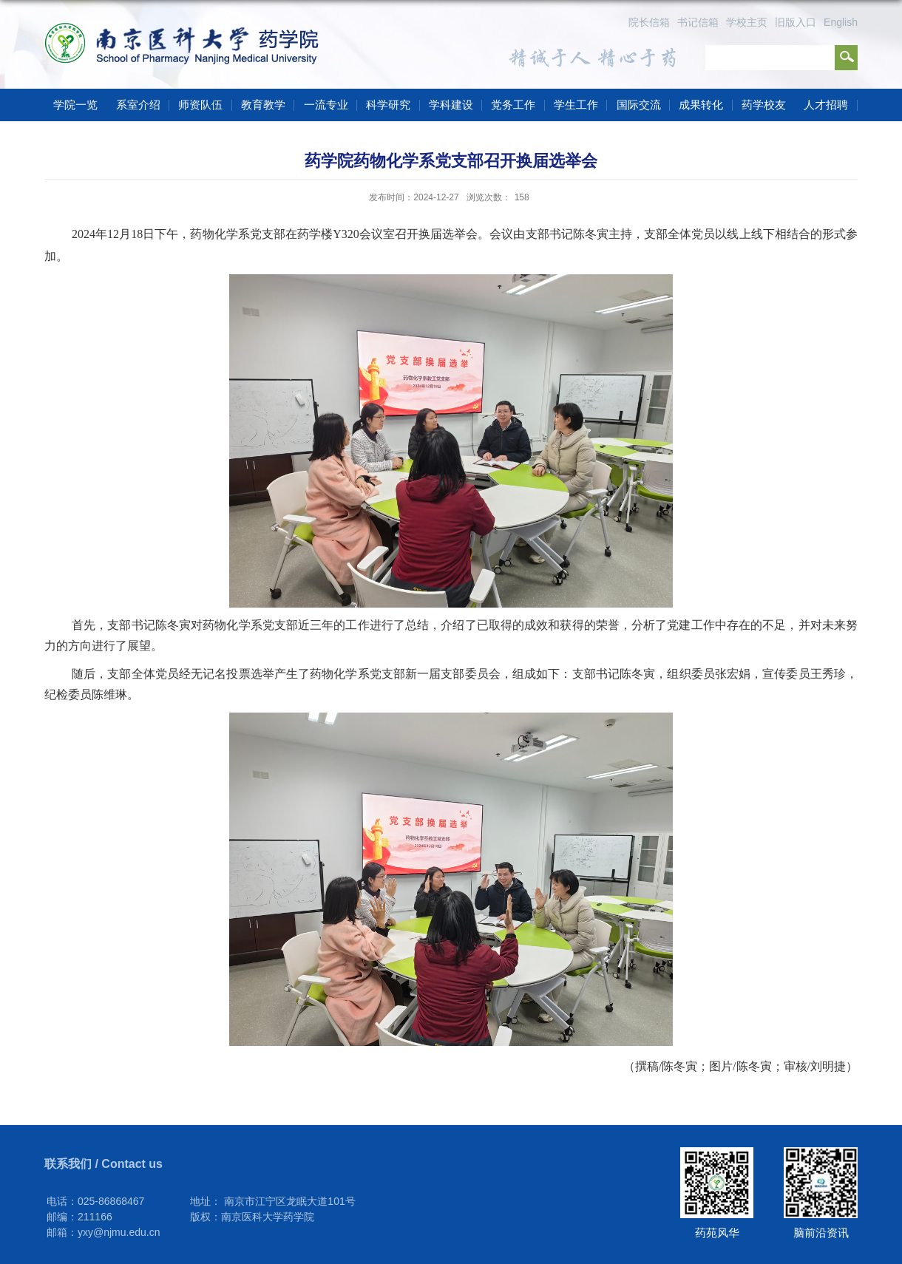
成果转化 (701, 104)
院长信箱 (649, 22)
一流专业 (326, 104)
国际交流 (639, 104)
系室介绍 (138, 104)
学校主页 (746, 22)
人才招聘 (826, 104)
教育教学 (263, 104)
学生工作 (576, 104)
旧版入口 (795, 22)
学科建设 (451, 104)
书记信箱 (698, 22)
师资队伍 (200, 104)
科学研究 (388, 104)
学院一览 (75, 104)
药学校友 (764, 104)
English (841, 22)
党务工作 (513, 104)
